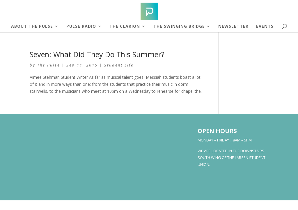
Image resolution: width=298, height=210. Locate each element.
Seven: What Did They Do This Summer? (97, 54)
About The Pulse (32, 26)
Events (265, 26)
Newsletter (233, 26)
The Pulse (48, 65)
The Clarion (124, 26)
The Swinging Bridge (179, 26)
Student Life (119, 65)
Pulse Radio (81, 26)
